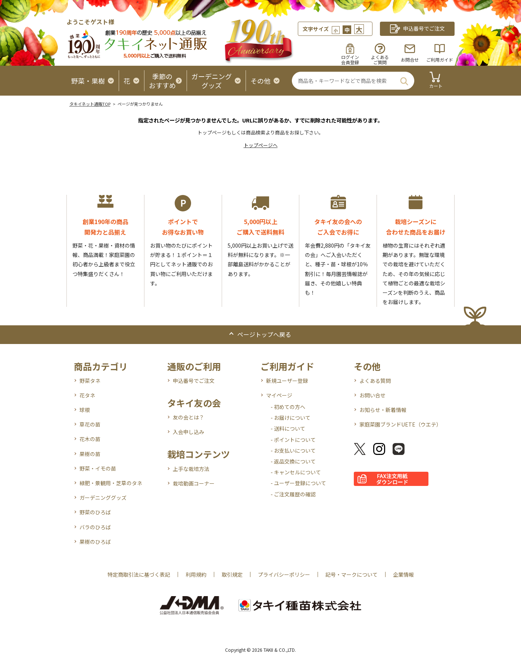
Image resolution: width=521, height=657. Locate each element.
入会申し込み (188, 432)
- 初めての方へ (288, 406)
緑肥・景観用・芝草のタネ (110, 483)
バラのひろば (95, 527)
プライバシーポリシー (284, 574)
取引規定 (232, 574)
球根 (84, 409)
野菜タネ (89, 380)
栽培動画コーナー (194, 483)
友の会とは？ (188, 417)
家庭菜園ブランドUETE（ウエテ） (400, 424)
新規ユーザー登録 (287, 380)
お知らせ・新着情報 (382, 409)
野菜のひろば (95, 512)
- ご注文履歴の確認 (293, 494)
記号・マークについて (351, 574)
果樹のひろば (95, 541)
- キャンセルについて (296, 472)
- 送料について (288, 428)
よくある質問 (375, 380)
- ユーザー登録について (298, 483)
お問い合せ (372, 395)
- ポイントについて (293, 439)
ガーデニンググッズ (103, 497)
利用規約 (195, 574)
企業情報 (403, 574)
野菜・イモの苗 (97, 468)
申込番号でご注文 (194, 380)
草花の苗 (89, 424)
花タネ (87, 395)
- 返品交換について (293, 461)
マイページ (279, 395)
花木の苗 (89, 439)
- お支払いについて (293, 450)
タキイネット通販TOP (89, 104)
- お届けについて (291, 417)
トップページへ (261, 145)
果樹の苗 (89, 454)
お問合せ (410, 59)
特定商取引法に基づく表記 (138, 574)
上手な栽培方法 (191, 468)
